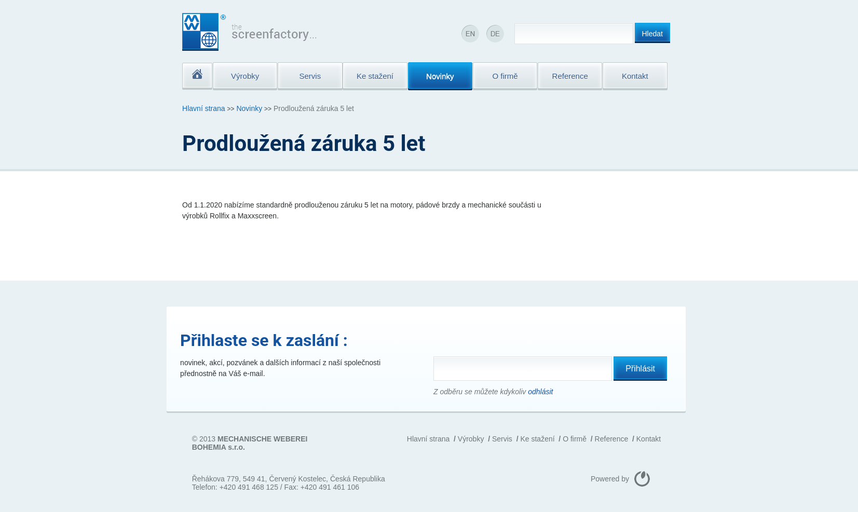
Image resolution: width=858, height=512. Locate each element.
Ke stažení (537, 439)
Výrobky (471, 439)
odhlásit (540, 392)
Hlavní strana (203, 108)
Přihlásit (640, 368)
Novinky (249, 108)
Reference (612, 439)
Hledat (652, 34)
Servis (502, 439)
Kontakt (648, 439)
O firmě (575, 439)
